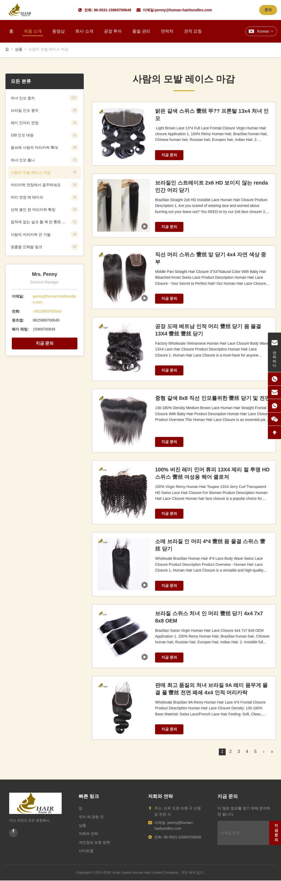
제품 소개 (33, 31)
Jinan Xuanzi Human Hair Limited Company (145, 872)
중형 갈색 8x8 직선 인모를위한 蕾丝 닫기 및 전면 (212, 398)
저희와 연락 (88, 834)
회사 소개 (84, 31)
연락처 (167, 31)
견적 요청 (193, 31)
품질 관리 (141, 31)
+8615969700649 (47, 311)
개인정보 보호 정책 (94, 842)
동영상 (58, 31)
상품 (18, 49)
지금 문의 (45, 343)
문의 (268, 10)
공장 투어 (113, 31)
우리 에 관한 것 (91, 817)
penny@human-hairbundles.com (183, 10)
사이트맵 (86, 851)
